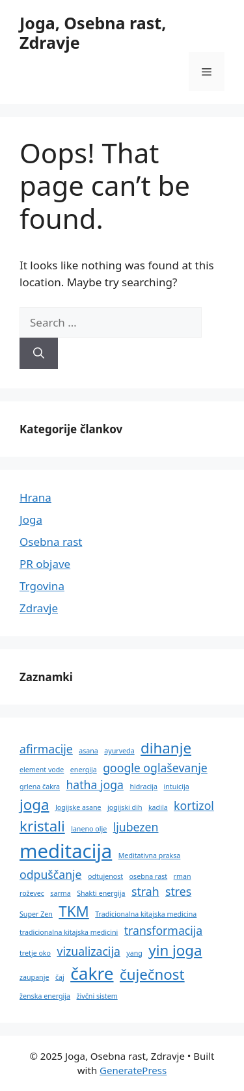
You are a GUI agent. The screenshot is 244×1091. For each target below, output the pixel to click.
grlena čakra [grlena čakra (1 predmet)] (40, 786)
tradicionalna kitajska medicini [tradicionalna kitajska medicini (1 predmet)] (69, 932)
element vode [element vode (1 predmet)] (42, 769)
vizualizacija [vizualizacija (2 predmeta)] (88, 951)
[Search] (39, 353)
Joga (31, 519)
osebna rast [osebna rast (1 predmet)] (148, 876)
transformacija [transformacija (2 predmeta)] (163, 930)
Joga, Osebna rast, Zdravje (93, 32)
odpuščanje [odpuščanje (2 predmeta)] (51, 874)
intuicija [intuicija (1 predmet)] (176, 786)
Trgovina (42, 585)
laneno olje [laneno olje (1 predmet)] (89, 828)
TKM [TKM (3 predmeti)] (74, 911)
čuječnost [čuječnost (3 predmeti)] (152, 974)
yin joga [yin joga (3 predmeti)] (175, 950)
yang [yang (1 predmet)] (134, 953)
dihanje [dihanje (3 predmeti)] (166, 748)
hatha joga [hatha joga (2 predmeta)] (95, 784)
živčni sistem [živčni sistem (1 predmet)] (97, 996)
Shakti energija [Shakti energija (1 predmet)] (101, 893)
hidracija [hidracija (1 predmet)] (143, 786)
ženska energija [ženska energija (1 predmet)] (45, 996)
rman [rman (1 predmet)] (182, 876)
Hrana (35, 497)
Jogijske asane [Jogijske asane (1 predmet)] (78, 807)
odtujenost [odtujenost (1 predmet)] (105, 876)
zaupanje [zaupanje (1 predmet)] (34, 977)
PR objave (45, 563)
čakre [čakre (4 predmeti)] (91, 973)
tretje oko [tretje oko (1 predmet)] (35, 953)
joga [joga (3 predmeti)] (34, 804)
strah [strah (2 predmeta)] (145, 891)
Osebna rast (51, 541)
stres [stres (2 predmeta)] (178, 891)
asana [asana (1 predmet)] (88, 750)
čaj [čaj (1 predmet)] (59, 977)
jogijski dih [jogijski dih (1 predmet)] (124, 807)
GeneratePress (133, 1070)
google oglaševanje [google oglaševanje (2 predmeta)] (155, 767)
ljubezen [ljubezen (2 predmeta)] (136, 827)
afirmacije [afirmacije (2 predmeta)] (46, 749)
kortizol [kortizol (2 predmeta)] (194, 805)
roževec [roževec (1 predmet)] (32, 893)
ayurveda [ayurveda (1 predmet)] (119, 750)
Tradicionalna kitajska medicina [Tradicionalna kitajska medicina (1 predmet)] (146, 914)
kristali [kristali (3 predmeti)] (42, 826)
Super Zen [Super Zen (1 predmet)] (36, 914)
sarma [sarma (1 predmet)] (60, 893)
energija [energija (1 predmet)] (83, 769)
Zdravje (39, 607)
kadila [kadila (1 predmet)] (158, 807)
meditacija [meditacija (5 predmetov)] (66, 851)
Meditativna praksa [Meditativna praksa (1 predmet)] (149, 855)
